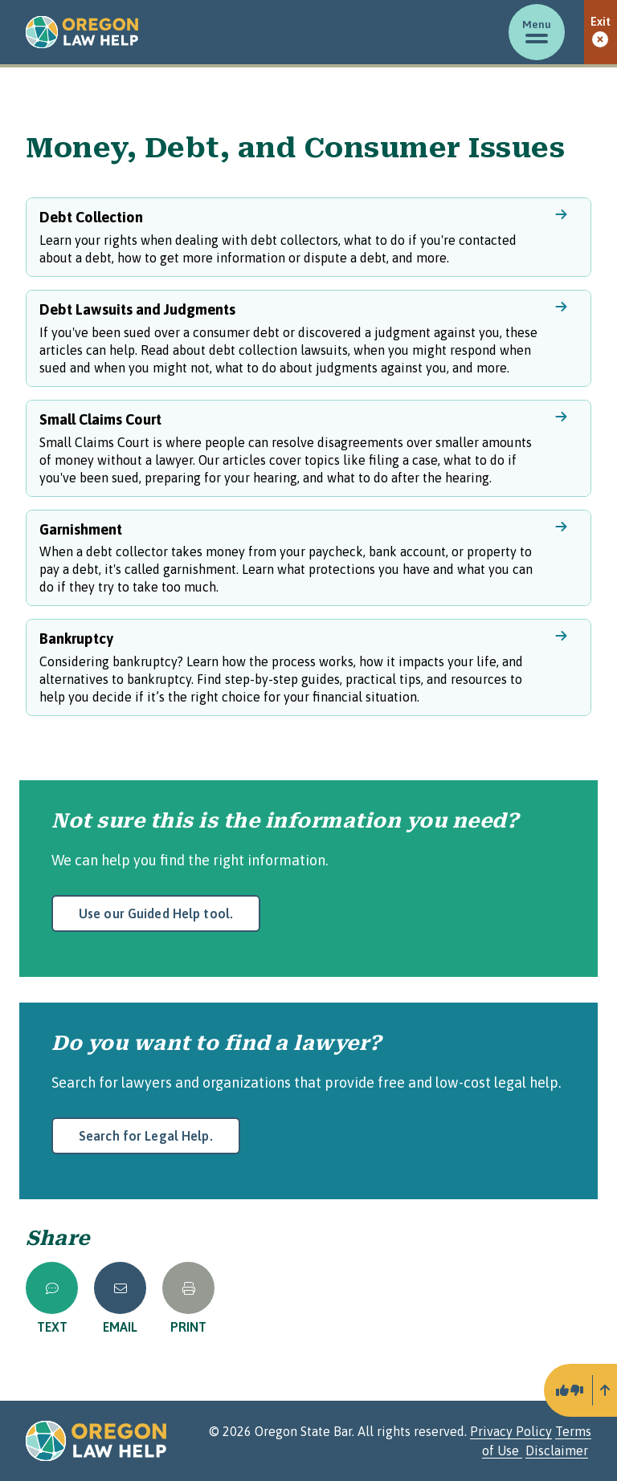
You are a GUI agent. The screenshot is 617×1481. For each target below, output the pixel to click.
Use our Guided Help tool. (156, 913)
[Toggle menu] (537, 32)
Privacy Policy (511, 1431)
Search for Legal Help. (146, 1136)
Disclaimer (556, 1450)
